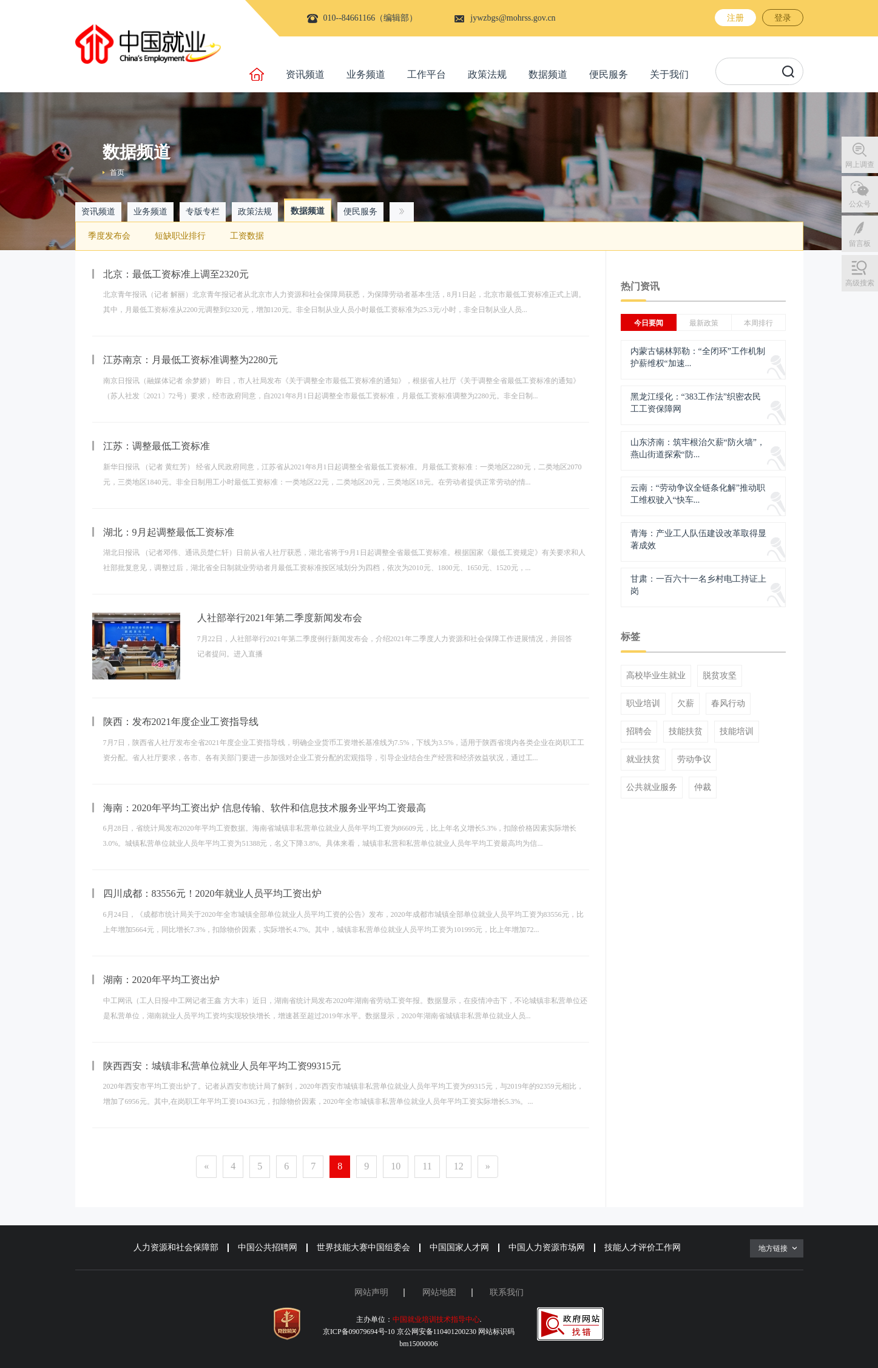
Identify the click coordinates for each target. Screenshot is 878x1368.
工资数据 (247, 235)
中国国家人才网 (459, 1247)
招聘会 (639, 731)
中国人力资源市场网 (546, 1247)
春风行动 (728, 703)
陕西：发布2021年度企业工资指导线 (180, 721)
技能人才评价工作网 (642, 1247)
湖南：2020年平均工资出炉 (161, 980)
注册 (735, 17)
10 (395, 1166)
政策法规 (487, 74)
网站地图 (439, 1292)
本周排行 (758, 323)
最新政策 (703, 323)
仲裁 (702, 787)
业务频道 (365, 74)
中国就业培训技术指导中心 (436, 1319)
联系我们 (507, 1292)
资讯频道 (305, 74)
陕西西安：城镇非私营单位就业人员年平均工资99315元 (222, 1066)
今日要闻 (648, 323)
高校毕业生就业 (656, 676)
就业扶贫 (643, 759)
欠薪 (685, 703)
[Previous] (206, 1166)
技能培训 (737, 731)
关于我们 (669, 74)
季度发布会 (109, 235)
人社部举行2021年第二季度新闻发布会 (279, 618)
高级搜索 (859, 283)
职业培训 (643, 703)
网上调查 (859, 164)
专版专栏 (203, 211)
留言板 (860, 243)
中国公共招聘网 (267, 1247)
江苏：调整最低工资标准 (156, 446)
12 (459, 1166)
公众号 (860, 204)
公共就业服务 (651, 787)
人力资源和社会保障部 (175, 1247)
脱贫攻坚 (720, 676)
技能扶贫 (686, 731)
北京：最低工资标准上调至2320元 (176, 274)
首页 (117, 172)
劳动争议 (694, 759)
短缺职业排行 (180, 235)
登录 (782, 17)
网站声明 (371, 1292)
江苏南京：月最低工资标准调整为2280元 (190, 360)
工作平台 (426, 74)
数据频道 (547, 74)
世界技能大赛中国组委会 (363, 1247)
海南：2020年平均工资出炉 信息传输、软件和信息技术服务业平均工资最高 (264, 808)
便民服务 (608, 74)
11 (426, 1166)
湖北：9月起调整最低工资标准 (168, 532)
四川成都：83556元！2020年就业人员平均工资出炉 (212, 893)
